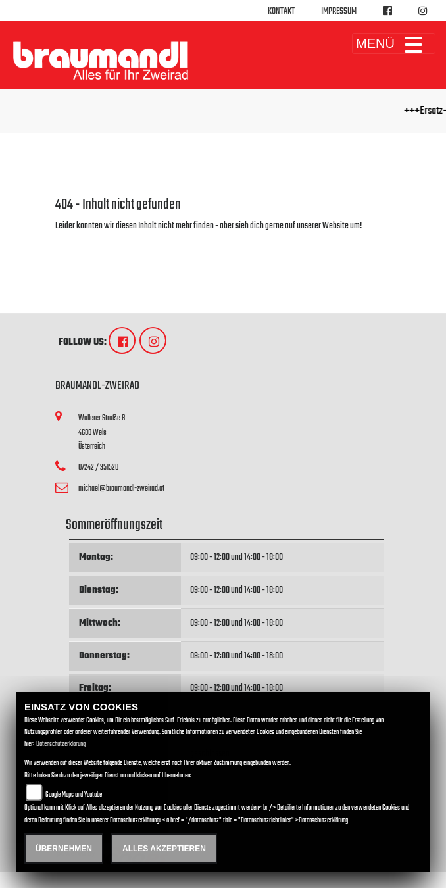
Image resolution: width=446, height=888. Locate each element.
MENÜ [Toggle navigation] (394, 43)
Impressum (339, 11)
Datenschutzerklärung (61, 744)
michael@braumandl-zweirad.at (121, 488)
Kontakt (281, 11)
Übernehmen (64, 848)
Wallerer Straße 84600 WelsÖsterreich (101, 432)
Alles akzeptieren (164, 848)
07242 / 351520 (98, 467)
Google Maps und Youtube (73, 795)
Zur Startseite (76, 241)
